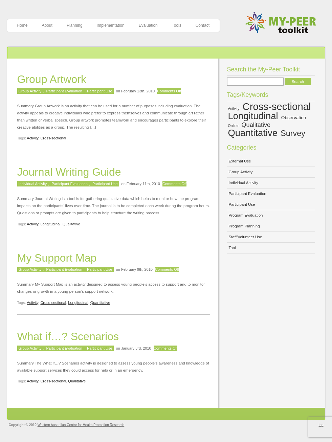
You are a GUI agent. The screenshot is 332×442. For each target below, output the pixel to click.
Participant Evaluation (64, 91)
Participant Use (99, 91)
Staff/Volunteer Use (245, 237)
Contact (202, 25)
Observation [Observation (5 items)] (293, 117)
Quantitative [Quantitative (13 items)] (253, 133)
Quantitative (100, 303)
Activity (32, 138)
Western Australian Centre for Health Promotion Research (81, 425)
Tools (176, 25)
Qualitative (71, 224)
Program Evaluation (246, 215)
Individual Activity (33, 184)
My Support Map (57, 258)
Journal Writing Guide (69, 172)
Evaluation (148, 25)
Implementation (111, 25)
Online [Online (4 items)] (233, 126)
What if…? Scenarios (68, 336)
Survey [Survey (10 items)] (293, 133)
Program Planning (244, 226)
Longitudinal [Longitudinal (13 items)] (253, 116)
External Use (240, 161)
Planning (75, 25)
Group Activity (30, 91)
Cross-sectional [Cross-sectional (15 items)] (276, 106)
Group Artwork (52, 79)
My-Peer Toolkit (283, 23)
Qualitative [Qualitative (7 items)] (256, 124)
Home (22, 25)
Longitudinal (50, 224)
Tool (232, 248)
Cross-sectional (53, 138)
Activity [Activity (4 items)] (234, 109)
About (47, 25)
